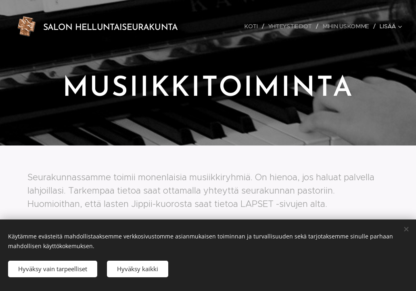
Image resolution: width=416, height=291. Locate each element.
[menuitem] (255, 26)
